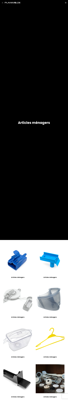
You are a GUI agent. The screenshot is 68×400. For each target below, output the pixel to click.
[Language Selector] (65, 2)
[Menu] (3, 2)
